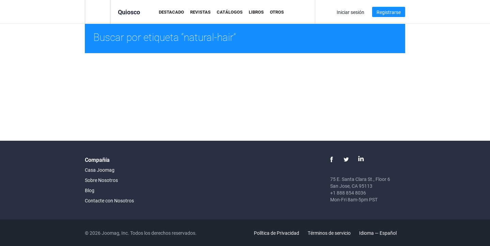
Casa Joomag (99, 170)
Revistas (200, 12)
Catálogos (230, 12)
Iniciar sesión (350, 12)
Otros (277, 12)
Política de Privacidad (276, 233)
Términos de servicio (329, 233)
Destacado (171, 12)
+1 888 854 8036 (348, 192)
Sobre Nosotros (101, 180)
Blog (89, 190)
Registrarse (389, 12)
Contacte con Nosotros (109, 200)
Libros (256, 12)
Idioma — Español (381, 233)
